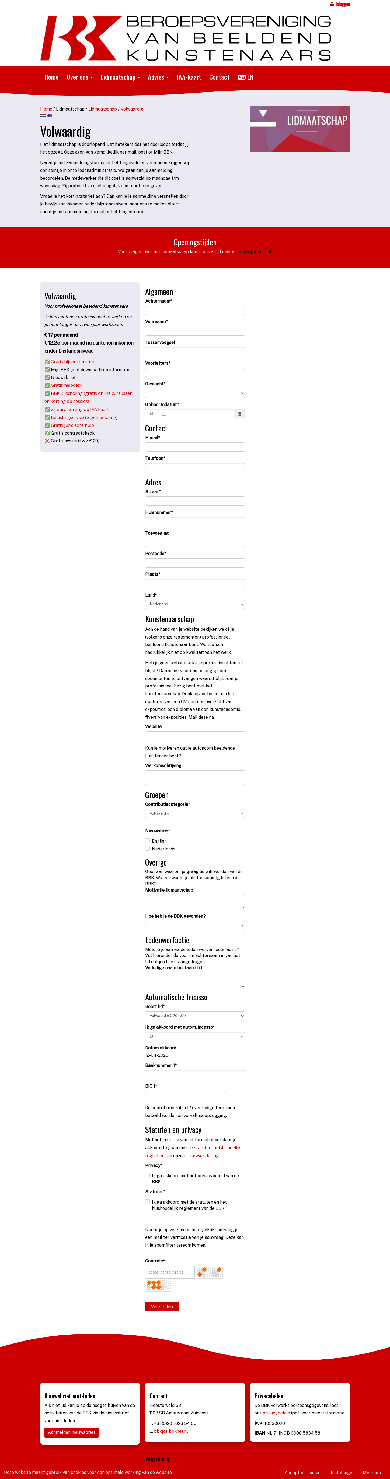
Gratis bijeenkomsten (72, 362)
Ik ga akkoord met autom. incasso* (180, 1027)
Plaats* (152, 574)
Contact (219, 76)
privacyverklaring (201, 1156)
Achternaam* (158, 301)
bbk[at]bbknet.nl (254, 251)
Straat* (153, 491)
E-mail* (152, 437)
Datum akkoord (160, 1048)
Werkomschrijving (163, 765)
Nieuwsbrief (157, 831)
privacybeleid (277, 1413)
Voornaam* (156, 321)
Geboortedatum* (162, 404)
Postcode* (155, 553)
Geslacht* (155, 383)
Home (51, 76)
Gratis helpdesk (66, 385)
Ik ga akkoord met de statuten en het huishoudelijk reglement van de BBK (189, 1205)
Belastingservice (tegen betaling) (84, 417)
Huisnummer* (159, 512)
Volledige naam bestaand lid (173, 967)
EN (245, 76)
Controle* (155, 1261)
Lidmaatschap (120, 76)
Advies (158, 76)
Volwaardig (132, 109)
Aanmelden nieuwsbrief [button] (71, 1432)
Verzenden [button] (162, 1307)
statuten (202, 1148)
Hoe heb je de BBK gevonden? (175, 916)
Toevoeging (157, 533)
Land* (151, 595)
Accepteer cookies (304, 1472)
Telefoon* (155, 458)
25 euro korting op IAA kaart (80, 409)
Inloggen (339, 4)
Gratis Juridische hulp (72, 425)
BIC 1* (151, 1086)
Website (153, 726)
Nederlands (163, 849)
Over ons (80, 76)
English (159, 841)
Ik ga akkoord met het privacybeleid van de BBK (195, 1178)
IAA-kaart (189, 76)
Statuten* (155, 1191)
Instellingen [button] (343, 1472)
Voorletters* (157, 363)
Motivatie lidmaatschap (169, 890)
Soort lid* (155, 1006)
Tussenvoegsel (160, 342)
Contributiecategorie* (167, 804)
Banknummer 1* (161, 1065)
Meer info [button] (372, 1472)
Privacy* (153, 1165)
